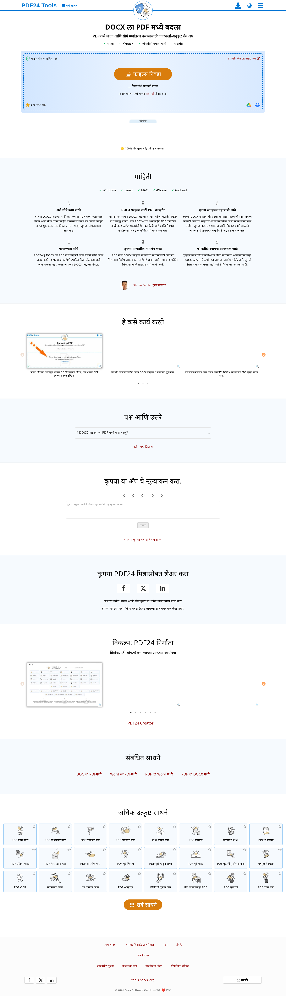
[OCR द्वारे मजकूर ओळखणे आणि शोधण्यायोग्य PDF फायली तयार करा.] (20, 881)
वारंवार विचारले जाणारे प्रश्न (140, 945)
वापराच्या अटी (129, 966)
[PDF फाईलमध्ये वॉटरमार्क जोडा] (55, 881)
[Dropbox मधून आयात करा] (257, 105)
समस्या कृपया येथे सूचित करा (141, 539)
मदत (164, 945)
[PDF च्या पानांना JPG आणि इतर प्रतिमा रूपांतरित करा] (266, 834)
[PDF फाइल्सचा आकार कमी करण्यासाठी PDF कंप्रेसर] (90, 834)
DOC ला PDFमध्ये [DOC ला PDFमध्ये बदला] (89, 774)
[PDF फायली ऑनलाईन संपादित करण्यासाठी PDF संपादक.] (125, 834)
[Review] (143, 509)
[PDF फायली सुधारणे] (230, 881)
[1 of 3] (138, 383)
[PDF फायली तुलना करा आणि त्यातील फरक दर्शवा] (160, 881)
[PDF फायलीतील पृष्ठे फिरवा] (125, 858)
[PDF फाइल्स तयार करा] (266, 881)
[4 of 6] (145, 712)
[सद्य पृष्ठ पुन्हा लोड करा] (143, 10)
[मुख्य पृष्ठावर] (39, 5)
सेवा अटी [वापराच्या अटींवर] (150, 93)
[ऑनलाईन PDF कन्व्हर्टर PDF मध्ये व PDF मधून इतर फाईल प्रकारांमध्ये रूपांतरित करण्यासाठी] (195, 834)
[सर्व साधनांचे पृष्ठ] (69, 5)
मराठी (244, 980)
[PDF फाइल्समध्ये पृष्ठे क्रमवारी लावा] (230, 858)
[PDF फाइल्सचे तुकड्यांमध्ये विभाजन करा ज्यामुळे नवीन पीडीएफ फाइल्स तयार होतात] (55, 834)
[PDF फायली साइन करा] (160, 834)
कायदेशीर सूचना (105, 966)
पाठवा (143, 525)
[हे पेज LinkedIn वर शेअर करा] (162, 588)
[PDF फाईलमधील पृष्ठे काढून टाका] (160, 858)
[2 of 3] (143, 383)
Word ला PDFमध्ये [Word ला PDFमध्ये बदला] (123, 774)
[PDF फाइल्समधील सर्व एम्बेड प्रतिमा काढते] (20, 858)
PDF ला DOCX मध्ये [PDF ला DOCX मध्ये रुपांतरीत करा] (195, 774)
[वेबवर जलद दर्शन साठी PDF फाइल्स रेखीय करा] (195, 881)
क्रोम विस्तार (143, 955)
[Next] (264, 355)
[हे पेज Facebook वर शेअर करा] (123, 588)
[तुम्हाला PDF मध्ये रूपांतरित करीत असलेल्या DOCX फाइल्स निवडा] (143, 74)
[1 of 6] (131, 712)
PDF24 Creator (140, 723)
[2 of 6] (136, 712)
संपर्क (179, 945)
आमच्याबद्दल (111, 945)
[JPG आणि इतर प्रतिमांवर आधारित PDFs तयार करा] (230, 834)
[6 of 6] (155, 712)
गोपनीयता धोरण (154, 966)
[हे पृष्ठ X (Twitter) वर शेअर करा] (143, 588)
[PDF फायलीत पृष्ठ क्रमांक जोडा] (90, 881)
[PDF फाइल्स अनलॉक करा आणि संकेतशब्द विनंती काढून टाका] (90, 858)
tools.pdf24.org (143, 980)
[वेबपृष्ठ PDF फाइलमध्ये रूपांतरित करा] (266, 858)
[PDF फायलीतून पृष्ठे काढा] (195, 858)
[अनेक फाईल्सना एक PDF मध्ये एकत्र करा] (20, 834)
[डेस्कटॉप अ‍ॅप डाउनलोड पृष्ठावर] (238, 5)
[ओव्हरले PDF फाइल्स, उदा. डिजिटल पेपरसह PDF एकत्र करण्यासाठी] (125, 881)
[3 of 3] (148, 383)
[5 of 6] (150, 712)
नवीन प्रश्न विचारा (143, 447)
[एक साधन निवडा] (260, 5)
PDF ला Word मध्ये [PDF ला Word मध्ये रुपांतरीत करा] (159, 774)
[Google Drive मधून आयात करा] (249, 105)
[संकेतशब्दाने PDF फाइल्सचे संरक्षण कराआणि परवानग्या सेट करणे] (55, 858)
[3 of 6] (141, 712)
